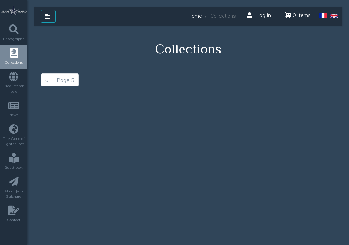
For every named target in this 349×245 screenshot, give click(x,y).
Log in (259, 15)
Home (195, 16)
